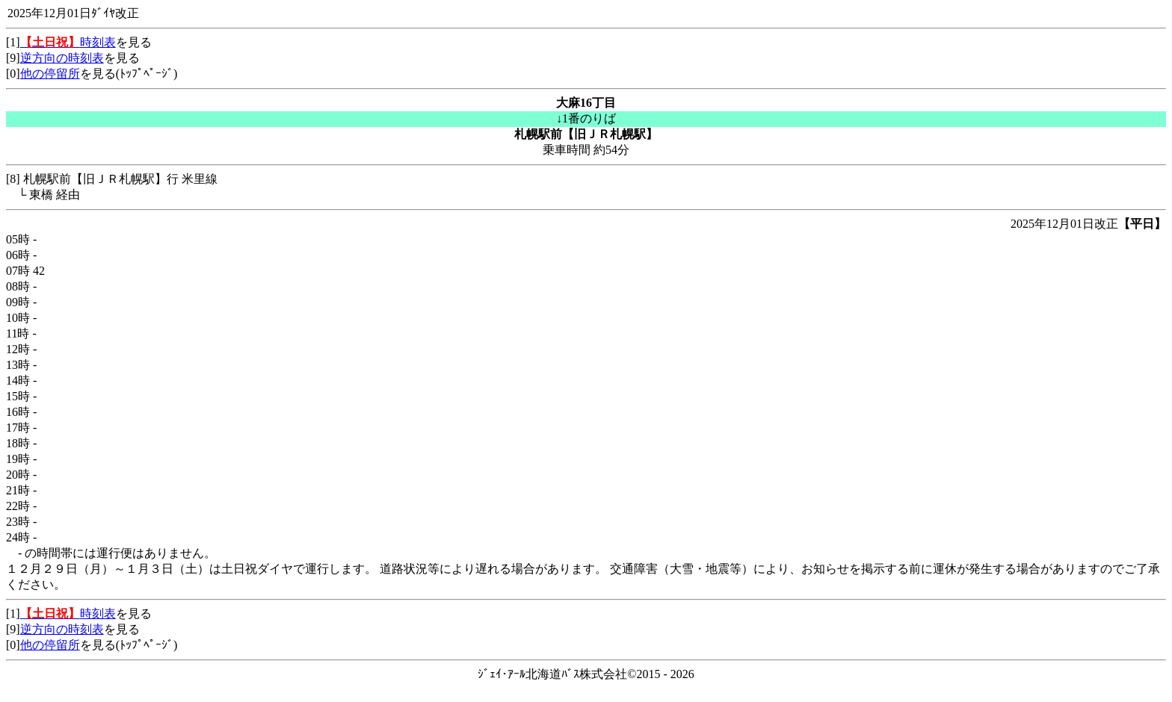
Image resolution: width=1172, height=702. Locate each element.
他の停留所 (50, 73)
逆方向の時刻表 (62, 58)
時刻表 (68, 42)
